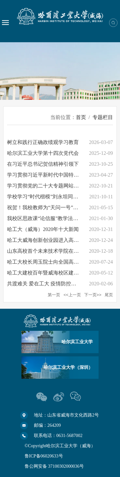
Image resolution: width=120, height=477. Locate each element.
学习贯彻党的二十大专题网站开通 (45, 185)
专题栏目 (102, 117)
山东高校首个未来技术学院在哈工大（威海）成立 (63, 251)
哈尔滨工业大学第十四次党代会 (43, 153)
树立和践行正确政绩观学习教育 (43, 142)
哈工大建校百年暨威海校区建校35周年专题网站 (61, 272)
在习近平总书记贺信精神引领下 (43, 164)
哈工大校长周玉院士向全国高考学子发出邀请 (58, 262)
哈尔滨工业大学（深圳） (68, 367)
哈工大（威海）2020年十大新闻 (43, 229)
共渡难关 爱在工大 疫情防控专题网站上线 (54, 283)
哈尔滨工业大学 (77, 341)
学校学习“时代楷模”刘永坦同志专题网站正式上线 (63, 196)
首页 (81, 117)
